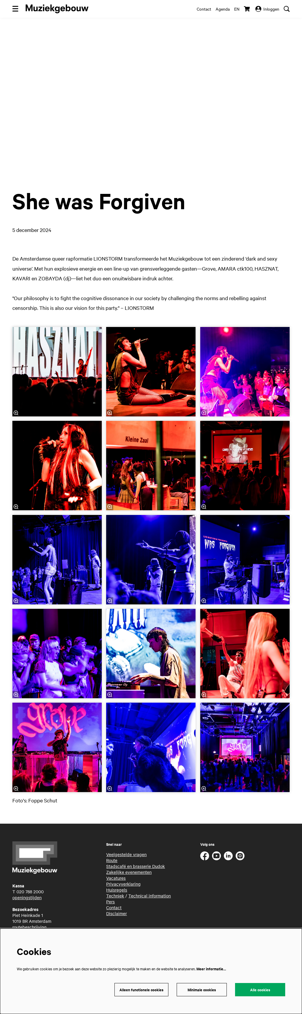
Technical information (149, 896)
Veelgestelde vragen (126, 854)
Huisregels (116, 890)
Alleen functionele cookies (141, 989)
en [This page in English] (236, 8)
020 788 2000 (30, 891)
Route (111, 860)
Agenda (223, 9)
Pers (110, 902)
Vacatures (116, 878)
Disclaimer (116, 913)
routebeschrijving (29, 927)
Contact (204, 9)
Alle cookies (260, 989)
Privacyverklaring (123, 884)
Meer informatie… (211, 969)
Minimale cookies (202, 989)
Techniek (115, 896)
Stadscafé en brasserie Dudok (135, 866)
